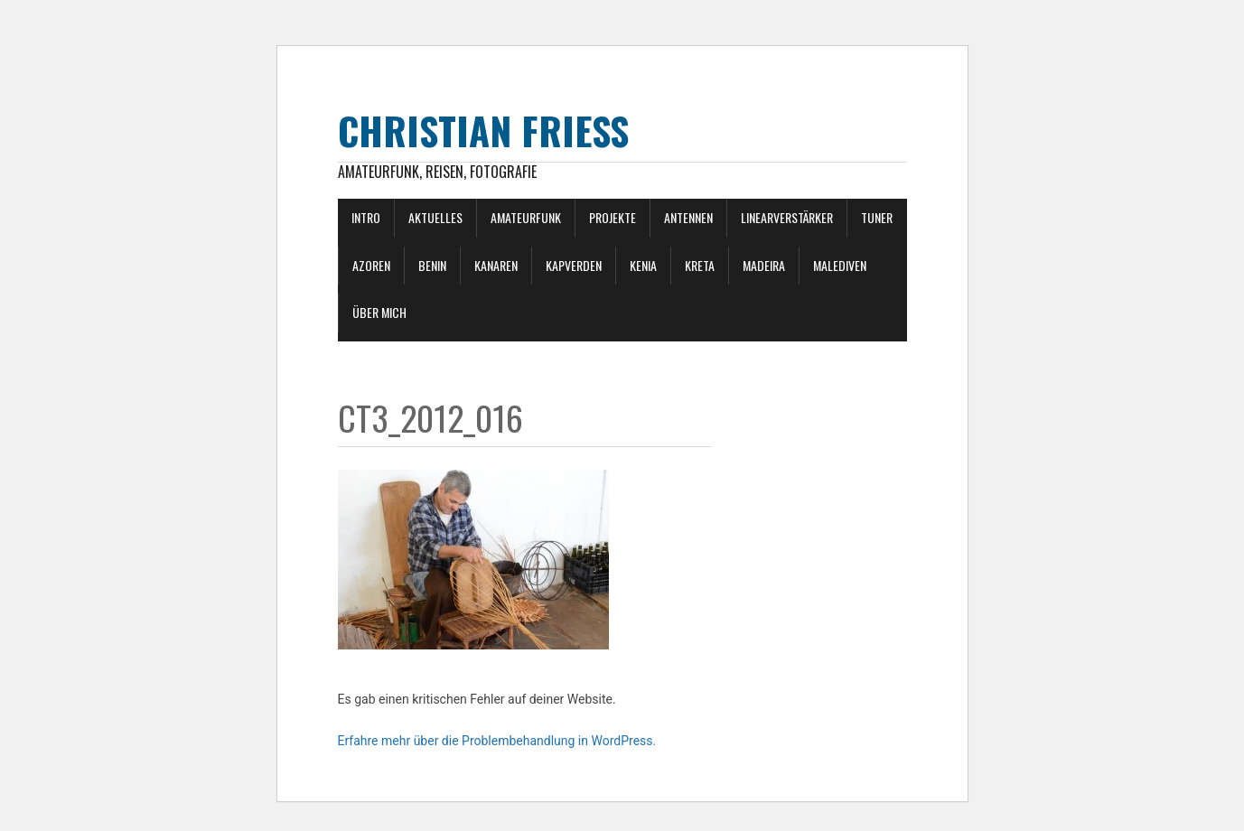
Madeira (764, 265)
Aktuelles (435, 217)
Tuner (877, 217)
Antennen (688, 217)
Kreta (700, 265)
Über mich (379, 312)
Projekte (612, 217)
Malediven (839, 265)
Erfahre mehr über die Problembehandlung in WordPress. (497, 740)
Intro (365, 217)
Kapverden (574, 265)
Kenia (643, 265)
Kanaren (496, 265)
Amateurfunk (526, 217)
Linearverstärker (787, 217)
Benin (432, 265)
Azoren (371, 265)
